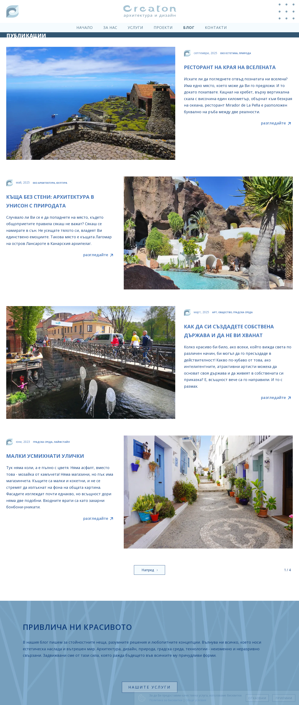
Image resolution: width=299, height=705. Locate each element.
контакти (216, 27)
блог (189, 27)
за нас (110, 27)
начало (84, 27)
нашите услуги (149, 687)
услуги (135, 27)
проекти (163, 27)
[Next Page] (149, 570)
